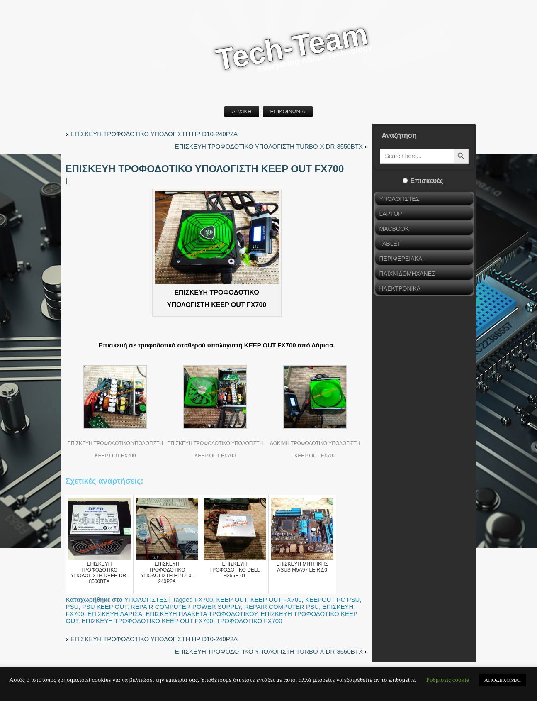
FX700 (203, 599)
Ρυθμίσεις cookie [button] (447, 680)
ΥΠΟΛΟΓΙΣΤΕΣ (146, 599)
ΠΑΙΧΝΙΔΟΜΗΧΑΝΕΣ (407, 273)
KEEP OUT (231, 599)
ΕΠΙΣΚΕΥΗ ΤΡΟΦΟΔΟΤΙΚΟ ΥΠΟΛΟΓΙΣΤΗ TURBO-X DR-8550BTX (269, 146)
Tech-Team (292, 47)
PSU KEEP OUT (104, 606)
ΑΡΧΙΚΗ (242, 111)
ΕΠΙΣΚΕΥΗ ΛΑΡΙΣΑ (114, 613)
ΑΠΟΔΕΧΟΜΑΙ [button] (502, 680)
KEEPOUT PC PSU (332, 599)
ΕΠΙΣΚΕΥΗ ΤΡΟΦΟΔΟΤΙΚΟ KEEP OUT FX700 (147, 620)
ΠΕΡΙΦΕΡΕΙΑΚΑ (401, 258)
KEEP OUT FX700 (276, 599)
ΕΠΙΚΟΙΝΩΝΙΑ (287, 111)
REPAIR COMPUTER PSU (281, 606)
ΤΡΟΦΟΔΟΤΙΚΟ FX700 (249, 620)
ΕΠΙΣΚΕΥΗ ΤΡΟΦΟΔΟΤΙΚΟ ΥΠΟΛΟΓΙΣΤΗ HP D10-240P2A (154, 133)
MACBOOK (394, 228)
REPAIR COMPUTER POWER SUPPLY (186, 606)
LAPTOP (390, 213)
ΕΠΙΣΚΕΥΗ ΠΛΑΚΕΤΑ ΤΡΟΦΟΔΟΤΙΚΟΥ (201, 613)
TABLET (390, 243)
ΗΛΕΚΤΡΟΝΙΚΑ (400, 288)
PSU (72, 606)
